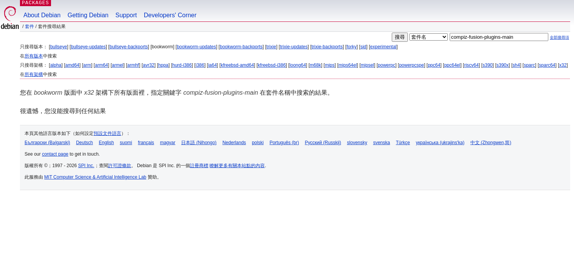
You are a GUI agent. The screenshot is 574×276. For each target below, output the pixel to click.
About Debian (42, 15)
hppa (163, 65)
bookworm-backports (241, 46)
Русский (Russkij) (323, 142)
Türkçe (403, 142)
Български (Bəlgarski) (47, 142)
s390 (488, 65)
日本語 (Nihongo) (198, 142)
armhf (133, 65)
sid (363, 46)
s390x (502, 65)
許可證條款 (119, 165)
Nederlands (234, 142)
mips (330, 65)
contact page (55, 154)
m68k (315, 65)
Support (126, 15)
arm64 (101, 65)
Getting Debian (88, 15)
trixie (271, 46)
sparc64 (547, 65)
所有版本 (34, 56)
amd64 (72, 65)
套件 (29, 26)
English (106, 142)
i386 (200, 65)
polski (258, 142)
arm (87, 65)
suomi (126, 142)
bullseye (58, 46)
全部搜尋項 (559, 37)
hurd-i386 (182, 65)
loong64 (298, 65)
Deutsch (84, 142)
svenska (381, 142)
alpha (55, 65)
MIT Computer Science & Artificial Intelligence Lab (95, 177)
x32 (562, 65)
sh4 (516, 65)
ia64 (212, 65)
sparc (529, 65)
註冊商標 (199, 165)
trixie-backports (327, 46)
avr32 (148, 65)
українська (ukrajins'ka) (440, 142)
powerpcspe (411, 65)
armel (118, 65)
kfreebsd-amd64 (237, 65)
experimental (383, 46)
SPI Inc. (86, 165)
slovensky (357, 142)
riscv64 (471, 65)
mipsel (367, 65)
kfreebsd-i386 (272, 65)
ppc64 (434, 65)
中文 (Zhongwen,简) (490, 142)
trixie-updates (294, 46)
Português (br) (284, 142)
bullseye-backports (128, 46)
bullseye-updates (88, 46)
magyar (167, 142)
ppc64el (452, 65)
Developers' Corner (170, 15)
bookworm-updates (196, 46)
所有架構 (34, 74)
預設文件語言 (107, 133)
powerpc (386, 65)
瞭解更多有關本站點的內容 (237, 165)
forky (351, 46)
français (146, 142)
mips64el (347, 65)
